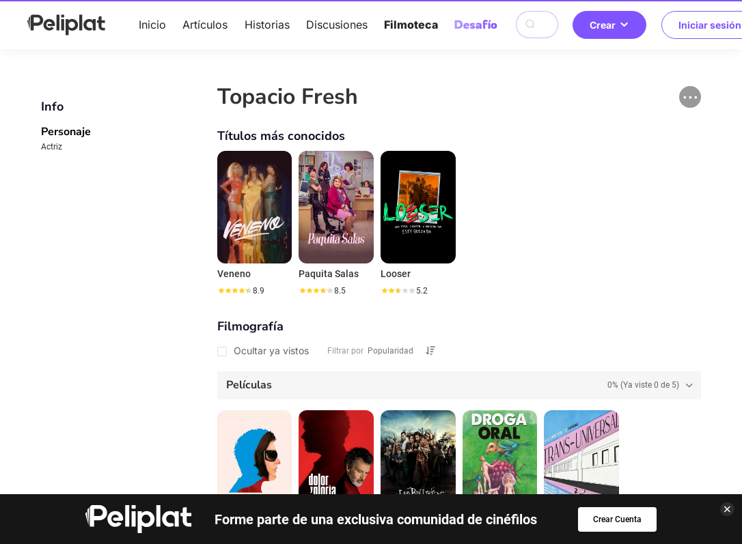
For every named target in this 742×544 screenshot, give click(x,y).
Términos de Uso (350, 453)
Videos (410, 431)
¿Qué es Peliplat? (580, 453)
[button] (690, 97)
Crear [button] (609, 25)
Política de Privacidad (227, 453)
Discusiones (337, 24)
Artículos (205, 24)
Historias (267, 24)
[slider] (234, 291)
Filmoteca (411, 24)
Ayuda (134, 453)
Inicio (152, 24)
